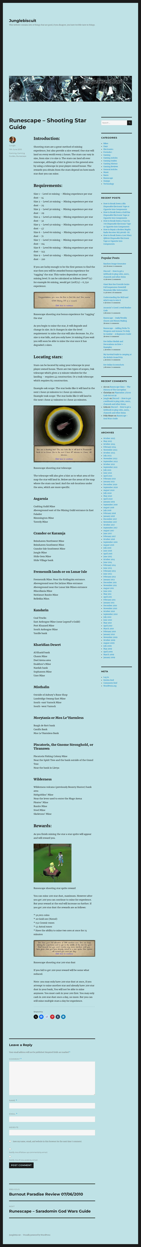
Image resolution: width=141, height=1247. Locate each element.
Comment (15, 1059)
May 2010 (107, 623)
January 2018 (109, 516)
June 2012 (107, 574)
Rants (106, 175)
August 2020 (108, 490)
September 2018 (110, 505)
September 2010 (110, 614)
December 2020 (110, 484)
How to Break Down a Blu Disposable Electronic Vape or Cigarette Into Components (116, 206)
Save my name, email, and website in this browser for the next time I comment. (47, 1141)
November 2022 (110, 458)
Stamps (106, 181)
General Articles (110, 169)
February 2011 (109, 600)
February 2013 (109, 571)
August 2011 (108, 588)
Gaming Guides (110, 161)
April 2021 (107, 476)
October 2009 (109, 640)
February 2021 (109, 479)
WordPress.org (109, 686)
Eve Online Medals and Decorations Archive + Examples (113, 344)
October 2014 (109, 559)
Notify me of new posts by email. (23, 1160)
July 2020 (107, 493)
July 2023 (107, 456)
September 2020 (110, 487)
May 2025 (107, 441)
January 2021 (109, 481)
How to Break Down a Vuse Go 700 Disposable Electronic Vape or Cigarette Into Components (117, 224)
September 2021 (110, 467)
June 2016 (107, 551)
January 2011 (108, 603)
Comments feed (110, 683)
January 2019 (109, 502)
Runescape (21, 156)
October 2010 (109, 611)
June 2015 (107, 556)
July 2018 (107, 510)
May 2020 (107, 496)
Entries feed (108, 680)
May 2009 (107, 649)
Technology (108, 184)
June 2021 (107, 473)
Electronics (108, 149)
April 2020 (107, 499)
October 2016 (109, 539)
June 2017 (107, 533)
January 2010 (109, 634)
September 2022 (110, 461)
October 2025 (109, 438)
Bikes (105, 143)
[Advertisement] (71, 53)
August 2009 (109, 643)
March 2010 (108, 628)
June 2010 (107, 620)
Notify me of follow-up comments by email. (28, 1152)
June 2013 (107, 568)
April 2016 (107, 554)
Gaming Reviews (110, 166)
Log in (106, 677)
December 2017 (110, 519)
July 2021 (107, 470)
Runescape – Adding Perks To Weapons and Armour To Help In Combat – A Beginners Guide (117, 331)
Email (13, 1114)
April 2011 (107, 597)
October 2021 (109, 464)
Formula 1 (107, 152)
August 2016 (108, 545)
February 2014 (109, 565)
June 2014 (107, 562)
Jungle (12, 145)
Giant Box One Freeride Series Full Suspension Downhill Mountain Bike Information (116, 287)
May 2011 (107, 594)
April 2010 (107, 626)
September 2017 (110, 528)
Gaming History (110, 164)
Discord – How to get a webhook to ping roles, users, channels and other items (116, 274)
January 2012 (109, 579)
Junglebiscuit (22, 20)
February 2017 (109, 536)
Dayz (105, 146)
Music (106, 172)
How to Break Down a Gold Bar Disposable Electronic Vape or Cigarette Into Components (116, 215)
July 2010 (107, 617)
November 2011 (110, 585)
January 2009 (109, 657)
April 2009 (108, 652)
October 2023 (109, 453)
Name (13, 1100)
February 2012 (109, 577)
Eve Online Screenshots (113, 365)
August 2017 (108, 530)
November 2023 (110, 450)
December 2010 (110, 605)
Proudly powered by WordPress (36, 1235)
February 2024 (109, 447)
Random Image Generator (114, 264)
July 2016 (107, 548)
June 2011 (107, 591)
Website (13, 1127)
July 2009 (107, 646)
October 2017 (109, 525)
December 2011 (110, 582)
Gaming (13, 153)
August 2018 (108, 507)
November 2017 (110, 522)
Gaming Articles (110, 158)
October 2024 (109, 444)
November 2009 (110, 637)
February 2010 (109, 631)
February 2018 (109, 513)
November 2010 (110, 608)
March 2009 (108, 654)
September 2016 (110, 542)
